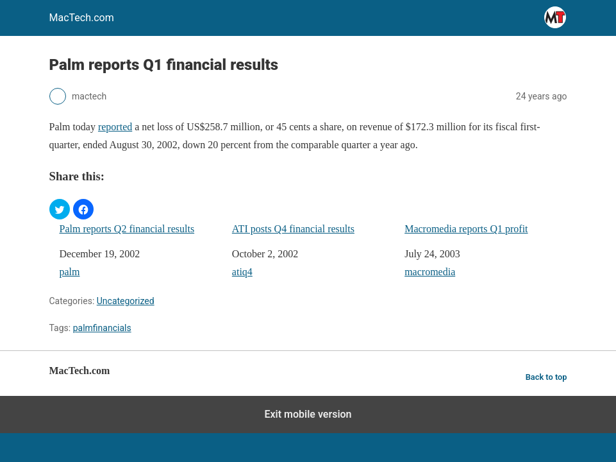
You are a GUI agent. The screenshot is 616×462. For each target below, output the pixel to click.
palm (70, 271)
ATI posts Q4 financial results (293, 228)
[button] (59, 209)
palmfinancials (102, 328)
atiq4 (242, 271)
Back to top (546, 377)
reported (115, 126)
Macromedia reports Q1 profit (466, 228)
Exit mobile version (307, 414)
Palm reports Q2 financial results (127, 228)
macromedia (429, 271)
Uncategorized (125, 301)
